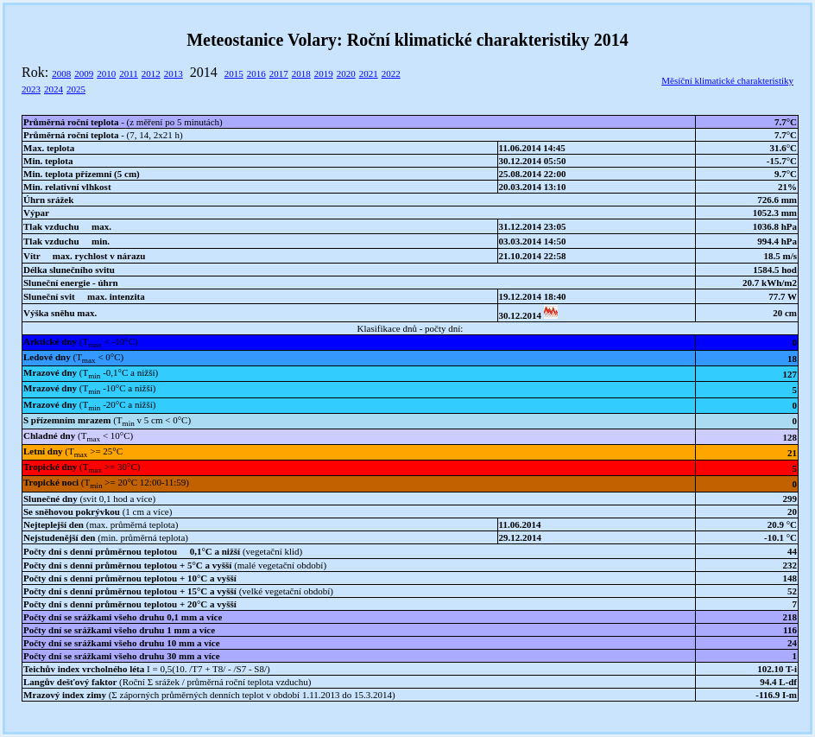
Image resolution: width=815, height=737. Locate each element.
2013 (173, 73)
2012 (151, 73)
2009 (83, 73)
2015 (233, 73)
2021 (368, 73)
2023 (31, 89)
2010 (106, 73)
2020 (346, 73)
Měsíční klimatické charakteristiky (727, 80)
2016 (256, 73)
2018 (301, 73)
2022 (391, 73)
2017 (278, 73)
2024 (53, 89)
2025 (75, 89)
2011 (128, 73)
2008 (61, 73)
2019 (323, 73)
